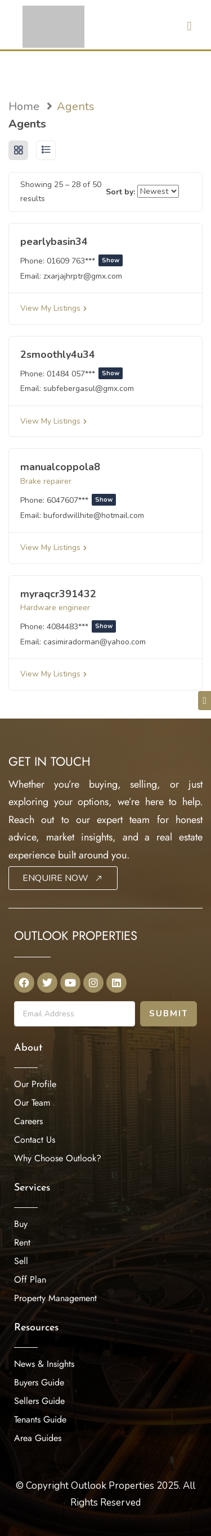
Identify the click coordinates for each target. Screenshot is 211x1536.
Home (23, 106)
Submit (168, 1013)
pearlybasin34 (54, 241)
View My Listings (53, 308)
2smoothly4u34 (57, 354)
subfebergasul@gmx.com (88, 388)
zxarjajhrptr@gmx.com (82, 276)
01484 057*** (85, 374)
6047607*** (81, 500)
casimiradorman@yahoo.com (94, 642)
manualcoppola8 (60, 467)
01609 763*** (85, 261)
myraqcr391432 (58, 594)
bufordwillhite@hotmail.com (93, 515)
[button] (189, 26)
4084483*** (81, 626)
